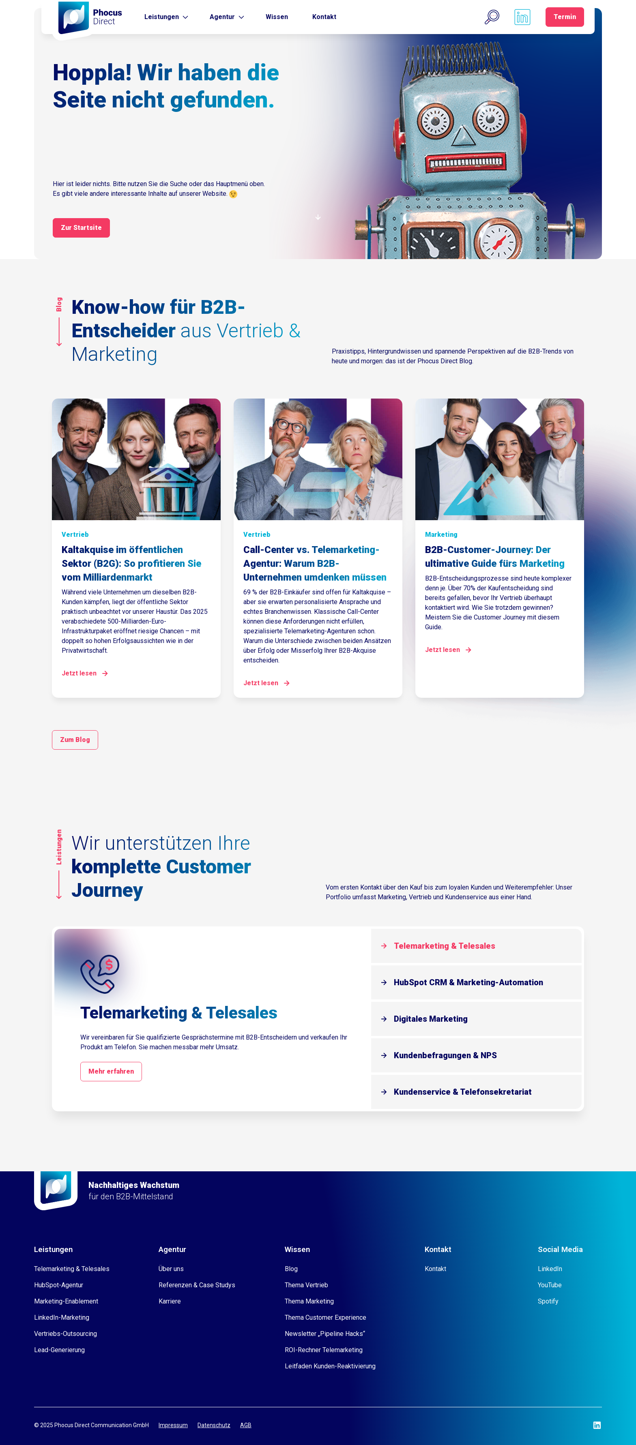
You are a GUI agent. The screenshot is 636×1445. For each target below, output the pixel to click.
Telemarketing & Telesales (444, 946)
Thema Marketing (309, 1301)
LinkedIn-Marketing (61, 1317)
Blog (291, 1269)
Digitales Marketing (431, 1019)
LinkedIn (550, 1269)
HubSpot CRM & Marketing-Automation (468, 982)
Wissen (277, 17)
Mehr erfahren (111, 1071)
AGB (245, 1425)
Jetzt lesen (79, 673)
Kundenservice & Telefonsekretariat (463, 1092)
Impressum (173, 1425)
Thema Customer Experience (325, 1317)
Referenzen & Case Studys (197, 1285)
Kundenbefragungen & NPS (445, 1055)
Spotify (548, 1301)
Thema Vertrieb (306, 1285)
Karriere (170, 1301)
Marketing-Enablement (66, 1301)
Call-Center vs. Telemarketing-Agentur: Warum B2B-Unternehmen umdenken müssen (315, 563)
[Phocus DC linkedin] (522, 17)
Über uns (171, 1269)
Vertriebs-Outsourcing (65, 1334)
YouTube (550, 1285)
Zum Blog (75, 740)
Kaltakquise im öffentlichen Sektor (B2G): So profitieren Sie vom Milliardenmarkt (131, 563)
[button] (492, 17)
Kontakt (324, 17)
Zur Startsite (81, 228)
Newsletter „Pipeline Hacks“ (325, 1334)
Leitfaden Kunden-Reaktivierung (330, 1366)
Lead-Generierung (59, 1350)
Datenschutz (214, 1425)
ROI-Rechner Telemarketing (324, 1350)
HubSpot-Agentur (58, 1285)
